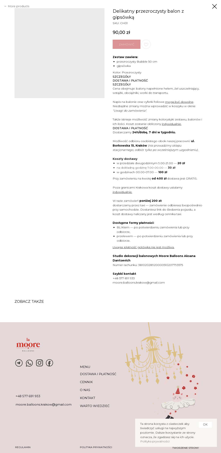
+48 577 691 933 (124, 278)
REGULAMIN (22, 447)
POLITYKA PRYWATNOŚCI (96, 447)
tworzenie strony (185, 447)
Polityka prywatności (154, 441)
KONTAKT (87, 398)
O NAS (85, 390)
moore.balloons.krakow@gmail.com (139, 282)
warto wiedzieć (95, 406)
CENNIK (86, 382)
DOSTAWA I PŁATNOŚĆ (98, 374)
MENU (85, 367)
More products (18, 6)
